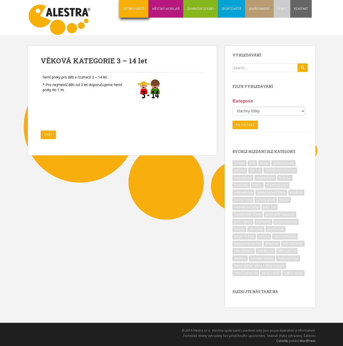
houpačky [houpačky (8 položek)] (241, 185)
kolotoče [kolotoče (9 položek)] (296, 192)
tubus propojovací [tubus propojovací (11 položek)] (247, 244)
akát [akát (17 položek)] (252, 163)
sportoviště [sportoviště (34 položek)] (275, 229)
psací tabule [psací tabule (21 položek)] (243, 222)
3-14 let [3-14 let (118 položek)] (239, 163)
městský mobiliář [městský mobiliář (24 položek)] (246, 207)
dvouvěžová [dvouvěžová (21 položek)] (243, 178)
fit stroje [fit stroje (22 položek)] (285, 178)
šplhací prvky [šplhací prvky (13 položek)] (293, 273)
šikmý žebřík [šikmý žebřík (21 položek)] (271, 273)
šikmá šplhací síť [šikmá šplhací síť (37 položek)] (245, 273)
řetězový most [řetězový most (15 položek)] (288, 258)
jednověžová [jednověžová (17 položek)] (243, 192)
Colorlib (282, 341)
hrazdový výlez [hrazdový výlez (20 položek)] (277, 185)
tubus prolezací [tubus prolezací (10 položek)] (285, 236)
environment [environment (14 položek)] (265, 178)
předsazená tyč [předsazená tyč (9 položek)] (286, 222)
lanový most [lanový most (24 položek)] (243, 200)
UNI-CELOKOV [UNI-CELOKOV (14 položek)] (293, 244)
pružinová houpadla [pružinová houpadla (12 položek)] (280, 214)
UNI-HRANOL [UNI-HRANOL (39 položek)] (243, 251)
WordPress (307, 341)
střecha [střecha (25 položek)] (264, 236)
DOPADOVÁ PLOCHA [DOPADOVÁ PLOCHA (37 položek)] (280, 170)
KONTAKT (301, 9)
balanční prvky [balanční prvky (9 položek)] (283, 163)
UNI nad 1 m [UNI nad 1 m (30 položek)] (287, 251)
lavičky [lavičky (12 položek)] (284, 200)
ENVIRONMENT (259, 9)
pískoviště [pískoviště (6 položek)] (263, 222)
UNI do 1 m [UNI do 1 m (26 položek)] (265, 251)
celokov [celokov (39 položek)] (239, 170)
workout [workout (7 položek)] (240, 258)
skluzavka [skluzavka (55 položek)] (256, 229)
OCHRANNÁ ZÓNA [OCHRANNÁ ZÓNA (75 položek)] (247, 214)
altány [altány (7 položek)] (264, 163)
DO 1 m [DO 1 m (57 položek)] (255, 170)
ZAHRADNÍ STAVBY (200, 9)
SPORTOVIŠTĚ (231, 9)
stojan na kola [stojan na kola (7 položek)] (244, 236)
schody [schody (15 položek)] (239, 229)
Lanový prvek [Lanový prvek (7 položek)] (265, 200)
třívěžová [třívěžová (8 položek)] (271, 244)
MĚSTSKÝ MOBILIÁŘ (165, 9)
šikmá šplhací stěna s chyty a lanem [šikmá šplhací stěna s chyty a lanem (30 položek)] (259, 265)
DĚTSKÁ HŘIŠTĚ (134, 9)
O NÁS (281, 9)
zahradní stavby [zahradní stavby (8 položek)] (262, 258)
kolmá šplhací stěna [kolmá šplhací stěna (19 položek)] (271, 192)
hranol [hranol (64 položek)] (257, 185)
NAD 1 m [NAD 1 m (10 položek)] (269, 207)
